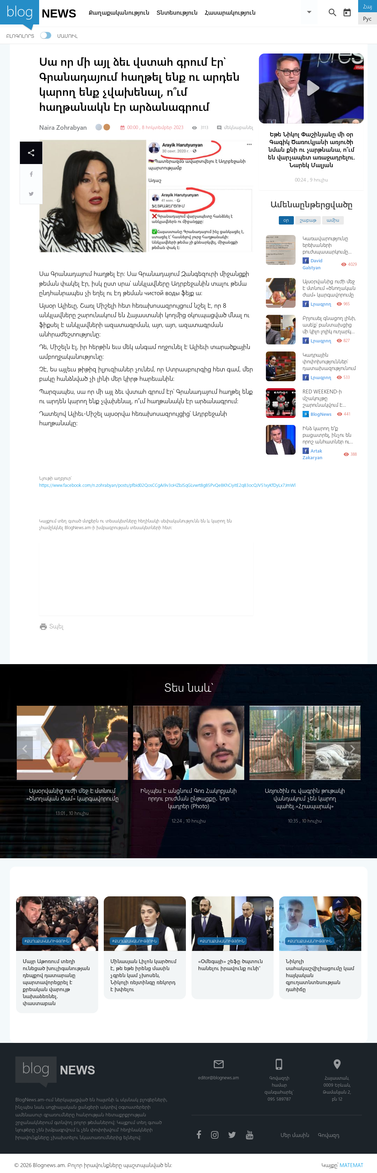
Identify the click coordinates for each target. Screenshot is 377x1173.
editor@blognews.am (219, 1074)
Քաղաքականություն (120, 12)
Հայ (367, 6)
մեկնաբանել (235, 127)
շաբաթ (308, 219)
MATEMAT (351, 1161)
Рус (367, 18)
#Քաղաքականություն (48, 936)
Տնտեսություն (179, 12)
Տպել (56, 625)
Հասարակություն (232, 12)
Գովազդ (329, 1131)
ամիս (333, 219)
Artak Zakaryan (312, 454)
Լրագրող (317, 304)
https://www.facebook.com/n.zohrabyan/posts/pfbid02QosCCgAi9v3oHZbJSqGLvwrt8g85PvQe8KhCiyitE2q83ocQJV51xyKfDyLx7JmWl (167, 485)
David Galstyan (312, 263)
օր (286, 219)
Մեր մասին (294, 1131)
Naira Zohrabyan (63, 127)
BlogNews (317, 414)
